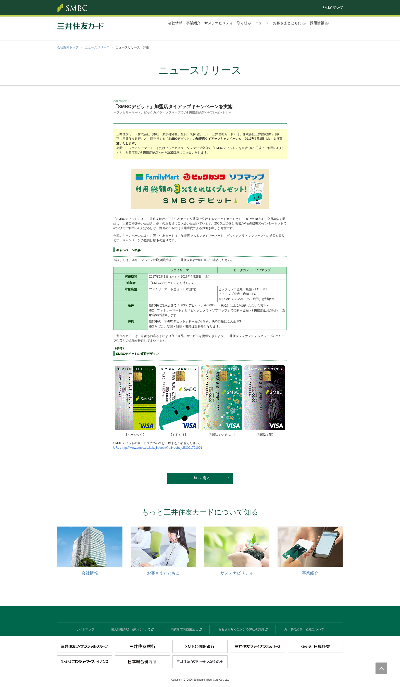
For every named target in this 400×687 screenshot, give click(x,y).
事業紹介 (193, 23)
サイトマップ (85, 629)
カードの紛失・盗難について (304, 629)
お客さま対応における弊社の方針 (241, 629)
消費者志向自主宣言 (184, 629)
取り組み (244, 23)
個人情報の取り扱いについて (131, 629)
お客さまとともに (287, 23)
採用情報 (317, 23)
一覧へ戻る (200, 478)
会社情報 (175, 23)
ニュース (262, 23)
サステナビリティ (218, 23)
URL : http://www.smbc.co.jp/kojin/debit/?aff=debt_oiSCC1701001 (157, 447)
